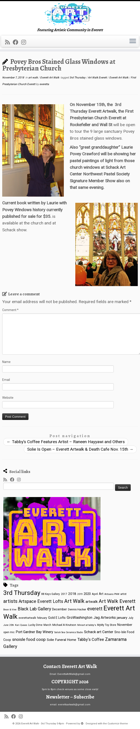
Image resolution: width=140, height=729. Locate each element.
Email (6, 380)
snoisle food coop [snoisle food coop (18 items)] (29, 639)
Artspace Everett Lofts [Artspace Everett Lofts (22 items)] (41, 601)
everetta (44, 84)
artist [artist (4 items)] (123, 594)
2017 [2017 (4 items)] (64, 594)
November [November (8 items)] (124, 625)
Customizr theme (118, 723)
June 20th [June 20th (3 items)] (8, 625)
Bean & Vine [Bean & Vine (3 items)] (10, 609)
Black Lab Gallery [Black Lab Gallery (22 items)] (34, 608)
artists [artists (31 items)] (10, 601)
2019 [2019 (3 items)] (80, 594)
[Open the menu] (132, 41)
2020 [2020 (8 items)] (87, 594)
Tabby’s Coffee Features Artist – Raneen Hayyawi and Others (66, 441)
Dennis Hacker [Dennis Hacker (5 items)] (77, 609)
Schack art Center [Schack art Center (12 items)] (98, 632)
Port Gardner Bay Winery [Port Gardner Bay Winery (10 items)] (34, 632)
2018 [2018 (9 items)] (72, 594)
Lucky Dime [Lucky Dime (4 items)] (35, 624)
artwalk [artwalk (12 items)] (91, 601)
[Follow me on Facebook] (17, 42)
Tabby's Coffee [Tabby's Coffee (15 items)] (90, 639)
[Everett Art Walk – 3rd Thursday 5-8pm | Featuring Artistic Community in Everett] (70, 14)
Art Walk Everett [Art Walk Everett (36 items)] (117, 601)
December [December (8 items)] (59, 609)
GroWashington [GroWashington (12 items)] (79, 617)
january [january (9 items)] (122, 618)
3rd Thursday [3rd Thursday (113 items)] (21, 592)
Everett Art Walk (50, 77)
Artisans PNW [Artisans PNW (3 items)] (111, 594)
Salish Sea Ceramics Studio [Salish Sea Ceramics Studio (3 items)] (68, 632)
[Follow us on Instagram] (25, 42)
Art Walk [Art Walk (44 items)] (74, 601)
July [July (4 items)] (130, 617)
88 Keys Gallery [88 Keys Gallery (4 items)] (50, 594)
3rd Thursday (78, 77)
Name (6, 362)
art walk (33, 77)
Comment (10, 310)
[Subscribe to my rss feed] (9, 42)
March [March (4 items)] (47, 624)
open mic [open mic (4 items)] (9, 632)
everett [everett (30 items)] (94, 608)
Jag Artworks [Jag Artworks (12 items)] (104, 617)
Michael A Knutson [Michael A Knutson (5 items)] (64, 624)
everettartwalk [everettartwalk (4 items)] (27, 617)
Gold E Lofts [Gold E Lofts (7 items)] (57, 617)
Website (7, 397)
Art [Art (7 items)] (101, 594)
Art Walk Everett (98, 77)
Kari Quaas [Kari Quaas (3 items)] (21, 625)
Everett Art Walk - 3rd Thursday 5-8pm (42, 723)
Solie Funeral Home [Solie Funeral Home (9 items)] (61, 640)
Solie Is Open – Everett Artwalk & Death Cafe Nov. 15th (80, 449)
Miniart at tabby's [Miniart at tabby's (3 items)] (86, 625)
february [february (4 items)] (42, 617)
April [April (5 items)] (95, 594)
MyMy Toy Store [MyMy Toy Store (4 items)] (106, 624)
